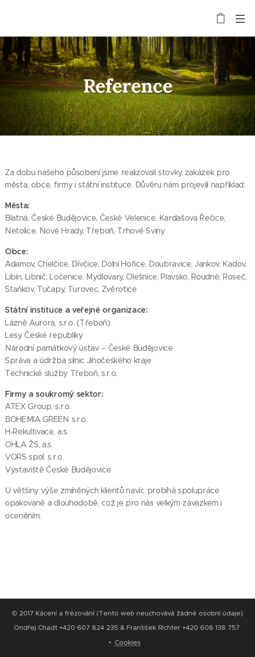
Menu (240, 18)
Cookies (128, 642)
